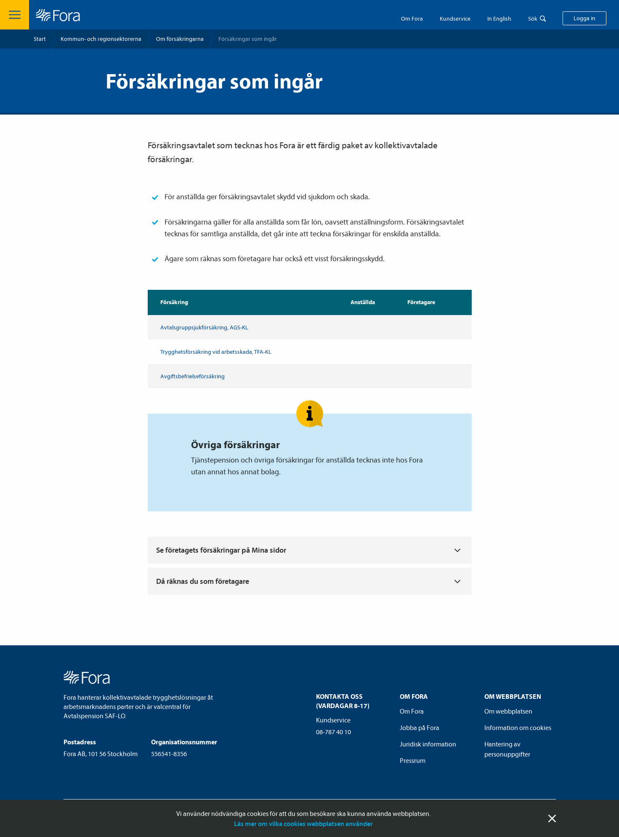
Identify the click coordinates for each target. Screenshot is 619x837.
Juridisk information (428, 744)
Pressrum (412, 760)
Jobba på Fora (419, 727)
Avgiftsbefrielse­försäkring (192, 376)
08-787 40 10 (333, 731)
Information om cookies (517, 727)
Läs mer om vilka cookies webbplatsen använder (303, 823)
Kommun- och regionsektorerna (101, 39)
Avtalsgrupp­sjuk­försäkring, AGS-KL (204, 327)
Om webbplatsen (508, 711)
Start (40, 39)
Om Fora (412, 18)
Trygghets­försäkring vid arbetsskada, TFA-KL (215, 352)
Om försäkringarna (180, 39)
